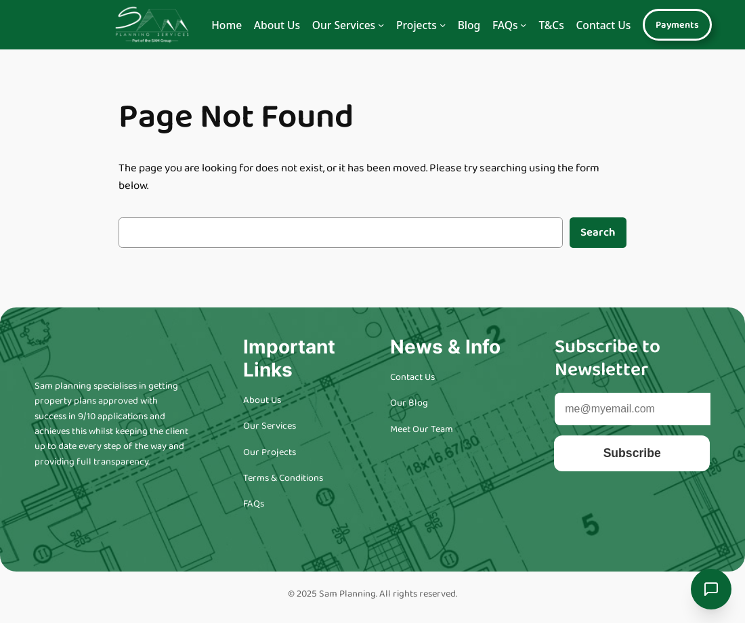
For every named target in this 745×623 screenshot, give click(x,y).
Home (226, 25)
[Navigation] (381, 25)
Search (598, 232)
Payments (677, 25)
